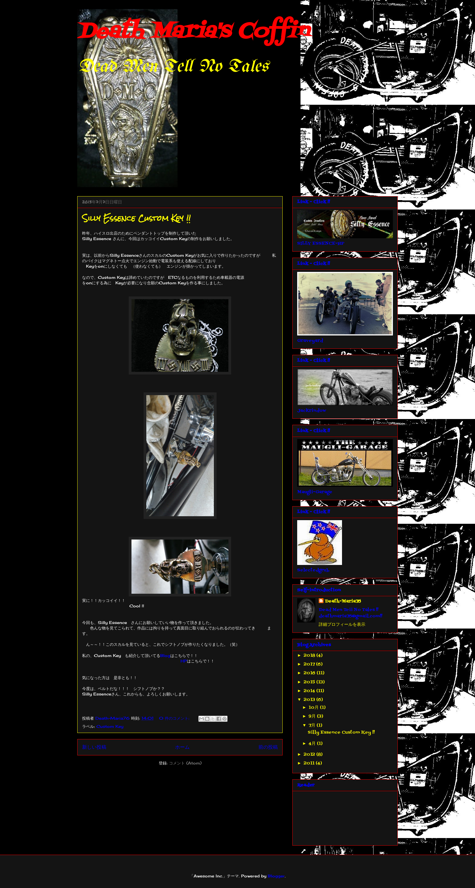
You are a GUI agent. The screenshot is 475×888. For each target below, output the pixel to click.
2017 (310, 664)
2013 (310, 700)
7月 (313, 725)
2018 (310, 655)
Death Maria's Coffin (193, 32)
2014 (310, 691)
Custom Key (109, 726)
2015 (310, 682)
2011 (310, 763)
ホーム (182, 747)
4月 (313, 744)
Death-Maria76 (343, 601)
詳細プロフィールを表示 (342, 625)
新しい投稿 (94, 747)
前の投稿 (268, 747)
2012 (310, 754)
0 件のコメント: (175, 718)
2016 (310, 673)
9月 (313, 716)
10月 (314, 708)
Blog (165, 655)
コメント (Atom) (185, 763)
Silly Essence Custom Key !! (136, 218)
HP (184, 661)
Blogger (276, 875)
